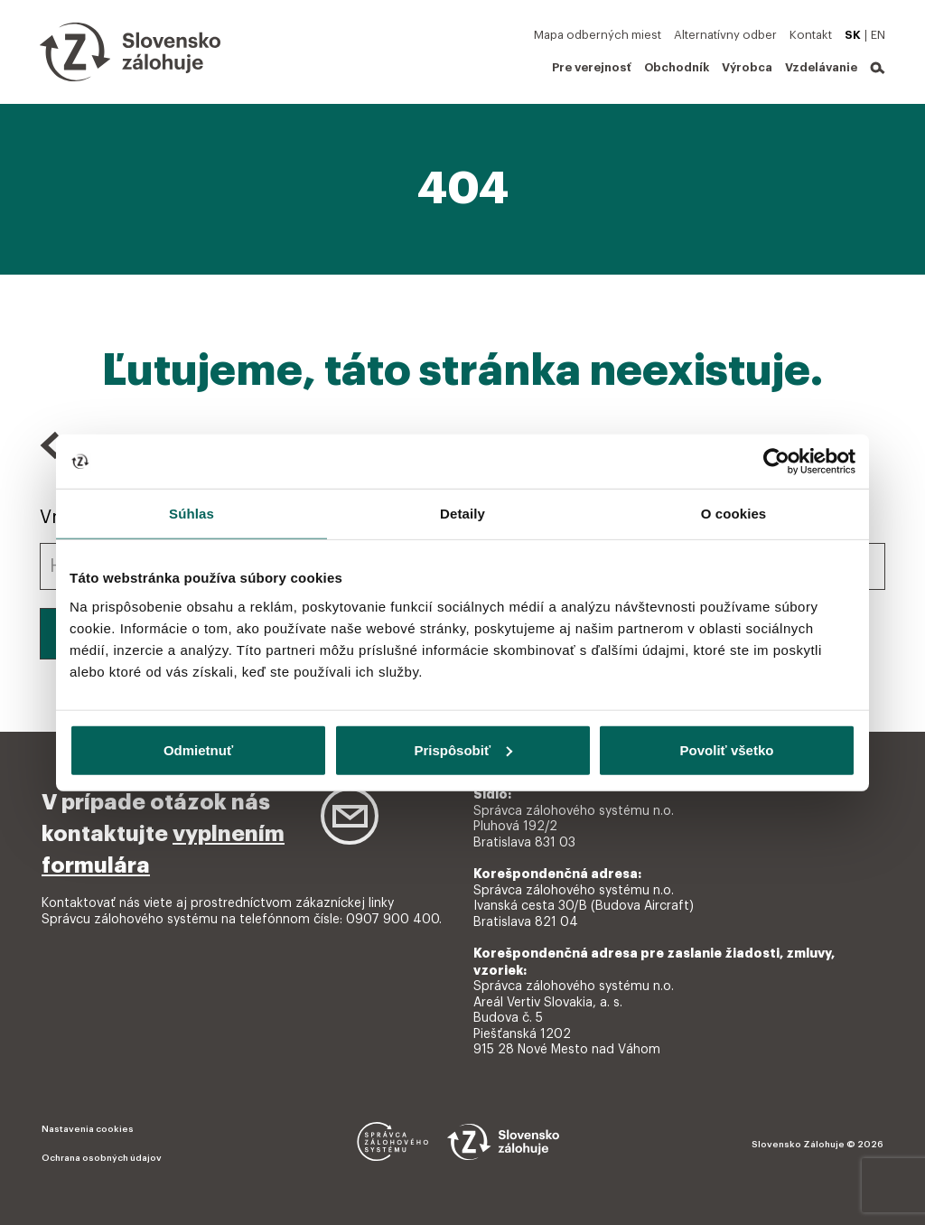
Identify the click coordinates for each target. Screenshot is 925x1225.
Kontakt (811, 35)
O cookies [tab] (734, 513)
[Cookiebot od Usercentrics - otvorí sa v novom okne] (776, 461)
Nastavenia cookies (88, 1129)
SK (853, 35)
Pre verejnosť (591, 67)
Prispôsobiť (463, 749)
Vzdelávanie (821, 67)
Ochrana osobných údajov (102, 1158)
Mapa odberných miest (597, 35)
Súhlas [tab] (191, 513)
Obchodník (676, 67)
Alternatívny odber (725, 35)
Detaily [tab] (462, 513)
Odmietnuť (198, 749)
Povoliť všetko (727, 749)
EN (878, 35)
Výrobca (747, 67)
